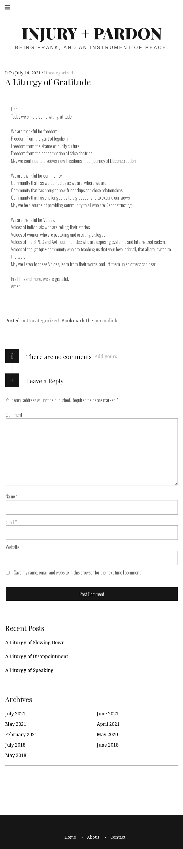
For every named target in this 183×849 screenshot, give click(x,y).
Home (70, 837)
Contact (117, 837)
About (93, 837)
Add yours (106, 356)
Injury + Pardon (92, 33)
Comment (14, 414)
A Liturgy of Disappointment (36, 656)
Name (12, 496)
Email (11, 521)
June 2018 (107, 745)
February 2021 (21, 734)
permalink (106, 320)
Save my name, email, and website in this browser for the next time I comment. (78, 572)
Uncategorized (58, 72)
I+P (9, 72)
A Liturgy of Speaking (29, 670)
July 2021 (15, 713)
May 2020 (107, 734)
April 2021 (108, 724)
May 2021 (15, 724)
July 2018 (15, 745)
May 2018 (15, 755)
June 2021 (107, 713)
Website (12, 547)
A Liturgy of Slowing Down (35, 642)
